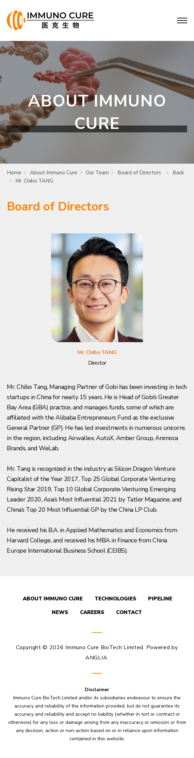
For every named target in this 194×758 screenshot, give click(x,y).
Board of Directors (139, 172)
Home (14, 172)
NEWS (60, 612)
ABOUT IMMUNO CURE (53, 598)
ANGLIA (96, 657)
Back (178, 172)
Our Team (97, 172)
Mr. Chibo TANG (34, 180)
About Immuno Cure (53, 172)
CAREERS (92, 612)
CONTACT (129, 612)
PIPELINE (160, 598)
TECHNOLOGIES (115, 598)
